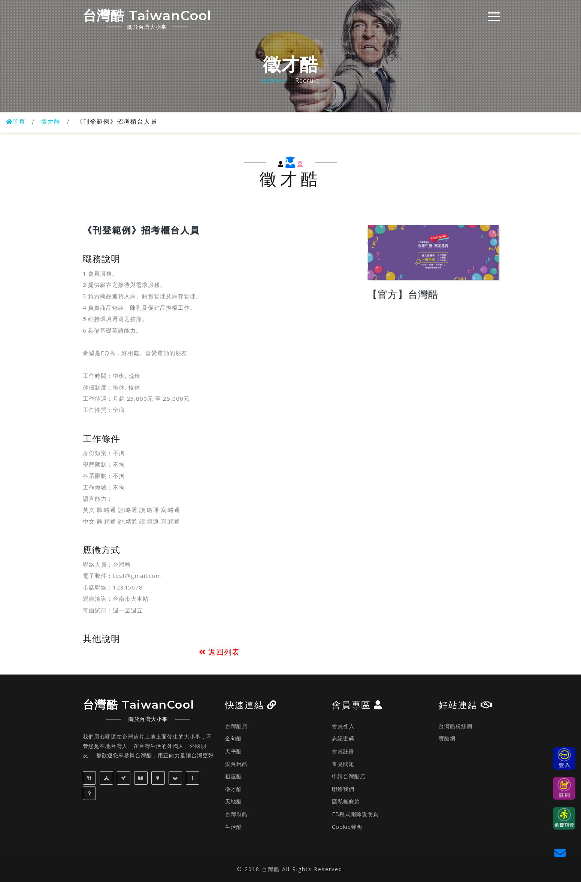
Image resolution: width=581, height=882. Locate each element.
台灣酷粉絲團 (455, 726)
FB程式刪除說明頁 (355, 814)
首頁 (16, 121)
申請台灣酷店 (349, 776)
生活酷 (233, 826)
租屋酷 (233, 776)
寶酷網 (447, 738)
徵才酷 (53, 121)
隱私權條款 (346, 801)
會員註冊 (343, 751)
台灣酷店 (236, 726)
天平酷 (233, 751)
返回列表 (219, 652)
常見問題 (343, 763)
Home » (275, 80)
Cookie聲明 (347, 826)
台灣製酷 (236, 814)
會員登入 (343, 726)
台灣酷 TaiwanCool (155, 18)
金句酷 (233, 738)
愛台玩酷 (236, 763)
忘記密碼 (343, 738)
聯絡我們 (343, 788)
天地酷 (233, 801)
